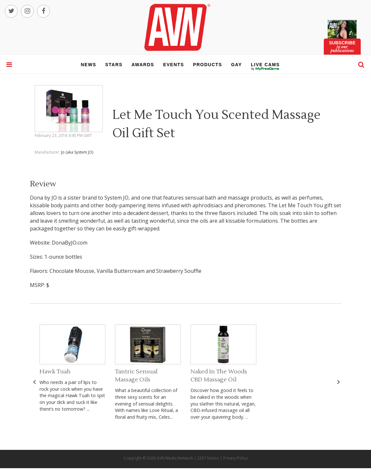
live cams (265, 68)
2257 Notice (208, 458)
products (207, 64)
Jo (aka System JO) (77, 152)
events (173, 64)
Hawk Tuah (55, 371)
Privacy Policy (235, 458)
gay (236, 64)
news (88, 64)
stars (114, 64)
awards (142, 64)
